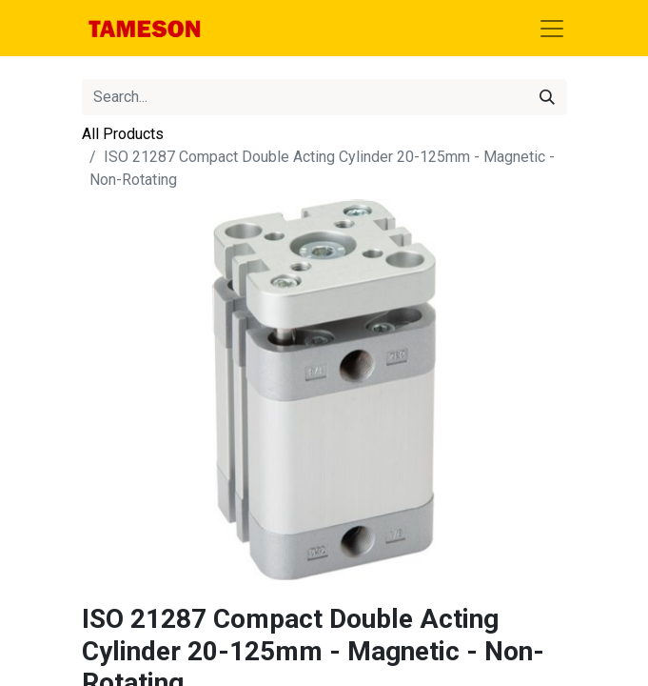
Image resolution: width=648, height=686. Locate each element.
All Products (123, 134)
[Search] (547, 97)
